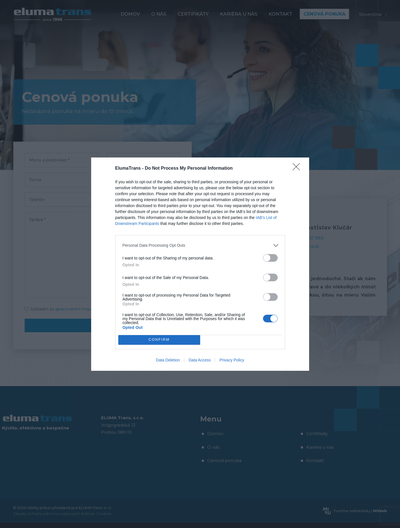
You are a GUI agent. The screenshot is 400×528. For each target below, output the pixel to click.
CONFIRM (159, 340)
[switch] (270, 258)
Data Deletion (168, 360)
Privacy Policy (231, 360)
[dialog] (200, 264)
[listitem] (200, 245)
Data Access (200, 360)
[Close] (298, 168)
